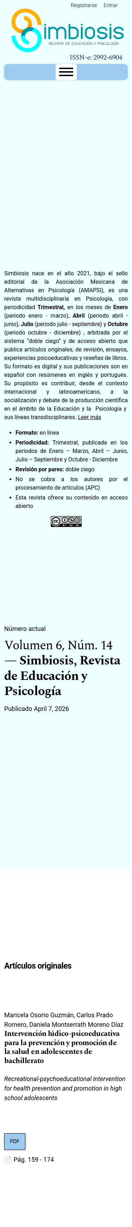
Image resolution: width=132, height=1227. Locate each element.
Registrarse (84, 5)
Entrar (110, 5)
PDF (15, 1141)
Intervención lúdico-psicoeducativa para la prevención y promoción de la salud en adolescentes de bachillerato (62, 1047)
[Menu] (66, 72)
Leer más (89, 417)
